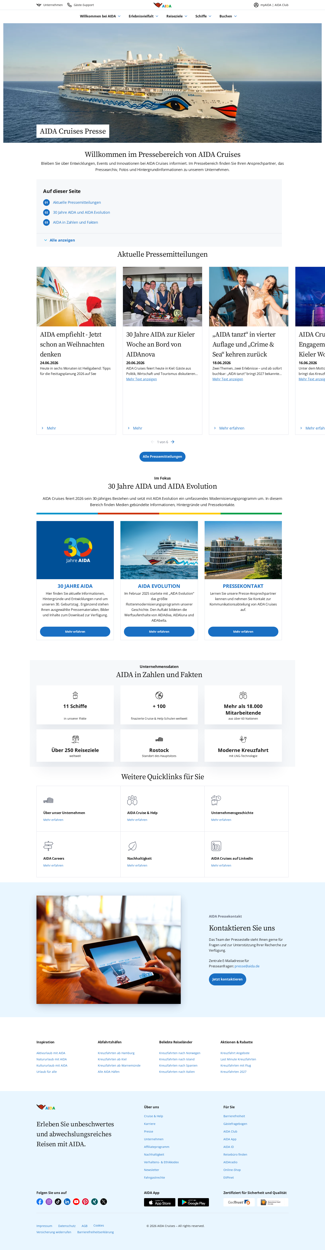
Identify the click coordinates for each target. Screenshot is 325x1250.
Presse (148, 1131)
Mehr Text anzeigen (141, 379)
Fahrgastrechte (154, 1177)
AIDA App (229, 1139)
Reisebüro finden (235, 1154)
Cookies (98, 1225)
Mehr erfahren (75, 632)
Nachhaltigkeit (154, 1154)
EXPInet (228, 1177)
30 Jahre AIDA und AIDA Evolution (81, 212)
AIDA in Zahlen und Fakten (75, 222)
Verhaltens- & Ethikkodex (161, 1162)
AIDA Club (230, 1131)
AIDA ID (228, 1147)
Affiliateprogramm (156, 1147)
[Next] (172, 441)
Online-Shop (232, 1170)
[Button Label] (162, 457)
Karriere (149, 1124)
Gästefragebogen (235, 1124)
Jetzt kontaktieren (227, 979)
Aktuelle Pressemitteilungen (77, 202)
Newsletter (151, 1170)
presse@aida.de (247, 966)
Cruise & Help (153, 1116)
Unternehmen (154, 1139)
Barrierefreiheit (234, 1116)
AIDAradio (230, 1162)
